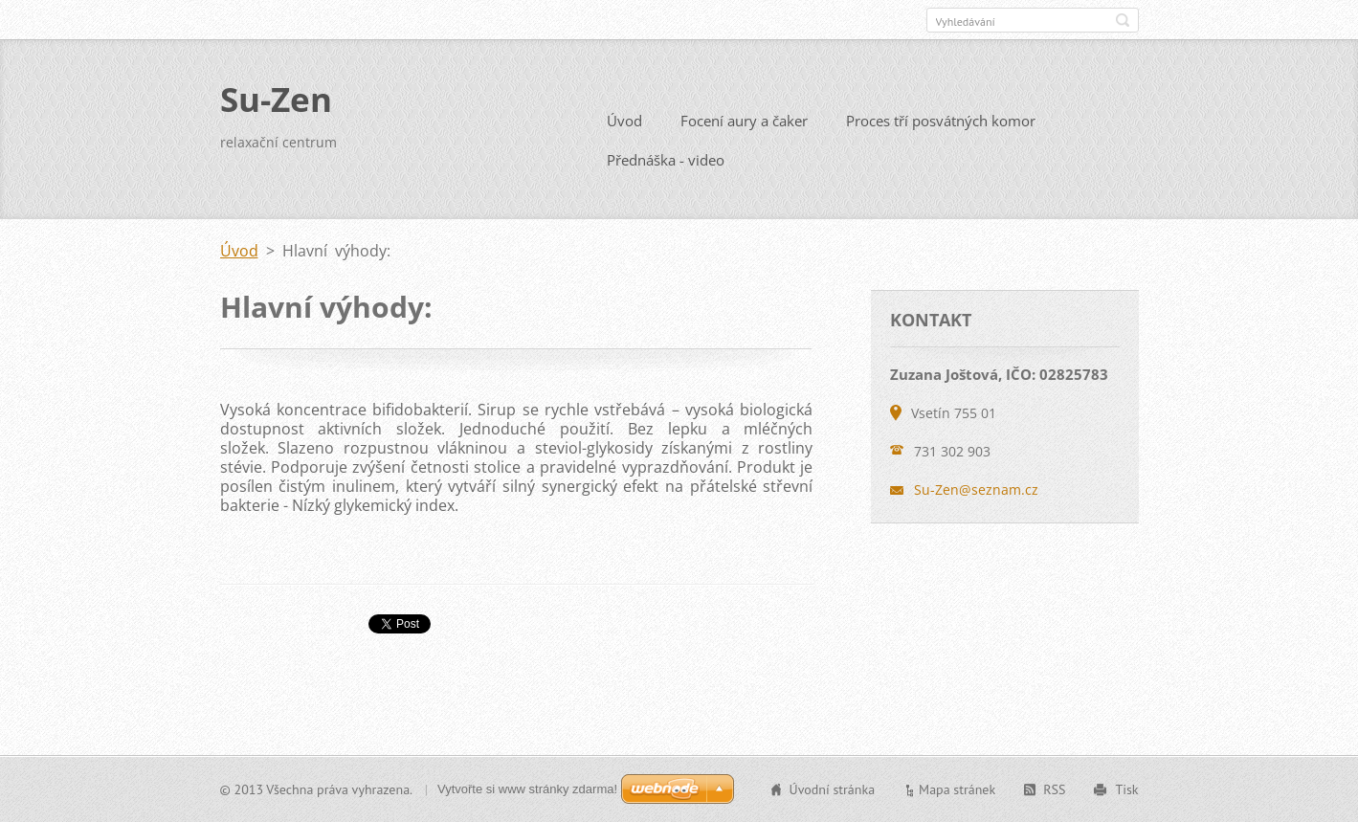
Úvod (624, 120)
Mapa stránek (957, 789)
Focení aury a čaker (744, 120)
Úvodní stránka (833, 789)
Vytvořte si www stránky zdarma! (527, 789)
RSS (1054, 789)
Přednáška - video (665, 159)
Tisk (1126, 789)
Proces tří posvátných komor (940, 120)
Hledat (1122, 20)
